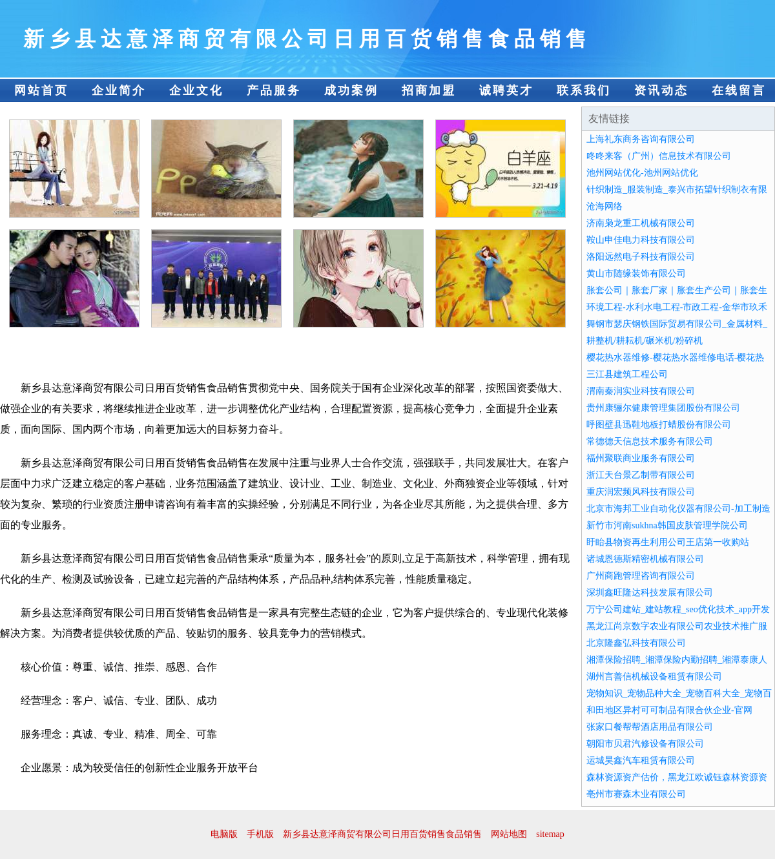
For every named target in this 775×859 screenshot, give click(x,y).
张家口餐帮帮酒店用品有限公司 (649, 727)
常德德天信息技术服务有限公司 (649, 441)
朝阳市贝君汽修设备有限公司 (645, 744)
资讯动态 (661, 90)
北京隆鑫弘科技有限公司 (636, 643)
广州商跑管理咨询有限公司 (640, 576)
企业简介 (119, 90)
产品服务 (274, 90)
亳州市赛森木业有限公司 (636, 794)
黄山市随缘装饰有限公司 (636, 273)
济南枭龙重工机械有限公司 (640, 223)
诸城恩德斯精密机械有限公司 (645, 559)
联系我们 (584, 90)
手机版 (260, 834)
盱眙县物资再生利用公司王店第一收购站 (667, 542)
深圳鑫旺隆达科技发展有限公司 (649, 592)
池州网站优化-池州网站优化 (642, 173)
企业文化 (196, 90)
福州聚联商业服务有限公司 (640, 458)
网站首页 (41, 90)
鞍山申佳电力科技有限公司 (640, 240)
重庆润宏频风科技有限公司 (640, 492)
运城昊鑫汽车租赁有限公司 (640, 760)
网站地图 (509, 834)
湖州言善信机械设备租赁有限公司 (654, 676)
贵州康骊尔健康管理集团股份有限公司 (663, 408)
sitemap (550, 834)
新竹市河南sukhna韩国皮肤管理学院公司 (667, 525)
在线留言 (739, 90)
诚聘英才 (506, 90)
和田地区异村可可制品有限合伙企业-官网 (669, 710)
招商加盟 (429, 90)
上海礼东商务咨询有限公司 (640, 139)
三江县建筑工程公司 (627, 374)
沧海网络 (604, 206)
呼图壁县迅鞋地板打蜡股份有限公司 (658, 425)
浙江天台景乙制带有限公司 (640, 475)
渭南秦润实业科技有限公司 (640, 391)
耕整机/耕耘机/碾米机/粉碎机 (644, 341)
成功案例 (351, 90)
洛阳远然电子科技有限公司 (640, 257)
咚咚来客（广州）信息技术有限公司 (658, 156)
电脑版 (224, 834)
